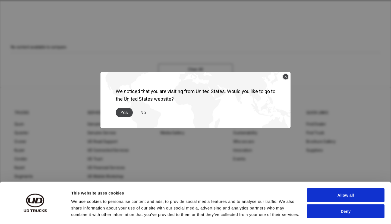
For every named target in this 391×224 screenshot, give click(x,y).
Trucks (21, 113)
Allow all (346, 179)
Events (239, 159)
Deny (346, 194)
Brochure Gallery (321, 141)
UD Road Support (102, 141)
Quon (19, 124)
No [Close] (143, 112)
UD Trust (95, 159)
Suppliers (314, 150)
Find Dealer (316, 124)
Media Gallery (172, 133)
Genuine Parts (99, 124)
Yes (124, 112)
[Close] (285, 76)
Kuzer (19, 150)
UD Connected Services (108, 150)
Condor (20, 159)
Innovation (242, 150)
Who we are (243, 141)
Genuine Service (101, 133)
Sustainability (245, 133)
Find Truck (315, 133)
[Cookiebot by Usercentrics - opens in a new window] (35, 213)
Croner (20, 141)
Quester (21, 133)
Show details (83, 213)
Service (95, 113)
